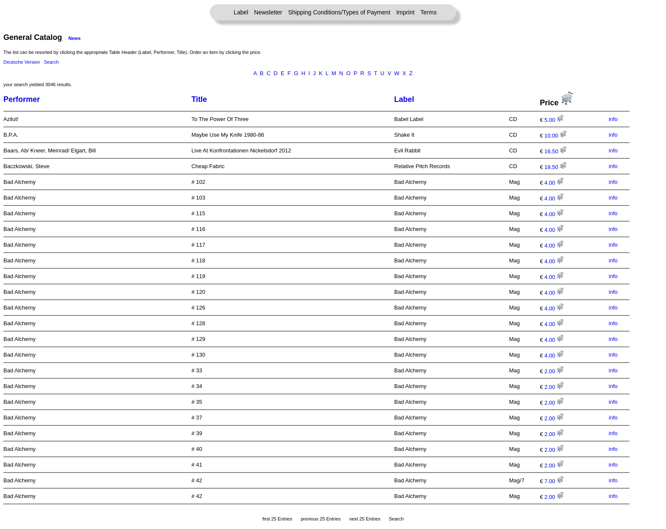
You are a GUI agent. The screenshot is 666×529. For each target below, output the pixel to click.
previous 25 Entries (321, 518)
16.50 (556, 151)
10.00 (556, 135)
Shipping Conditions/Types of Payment (339, 12)
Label (241, 12)
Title (199, 99)
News (74, 38)
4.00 (554, 183)
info (613, 119)
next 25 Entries (364, 518)
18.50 (556, 167)
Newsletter (268, 12)
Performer (21, 99)
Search (51, 62)
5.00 (554, 120)
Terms (428, 12)
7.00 (554, 481)
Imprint (405, 12)
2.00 (554, 371)
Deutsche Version (21, 62)
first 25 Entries (277, 518)
